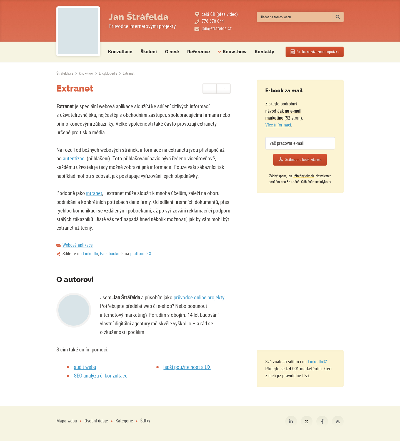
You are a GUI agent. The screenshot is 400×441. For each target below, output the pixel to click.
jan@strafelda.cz (217, 28)
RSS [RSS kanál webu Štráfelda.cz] (338, 421)
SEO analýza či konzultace (101, 375)
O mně (172, 51)
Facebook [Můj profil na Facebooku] (322, 421)
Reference (198, 51)
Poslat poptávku (317, 51)
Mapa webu (66, 421)
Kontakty (264, 51)
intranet (94, 192)
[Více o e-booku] (323, 111)
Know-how (86, 73)
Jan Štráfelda (139, 17)
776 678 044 (213, 21)
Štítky (145, 421)
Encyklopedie (108, 73)
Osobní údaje (96, 421)
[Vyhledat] (338, 17)
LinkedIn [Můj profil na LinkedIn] (291, 421)
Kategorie (125, 421)
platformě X (140, 253)
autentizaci (74, 158)
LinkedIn (90, 253)
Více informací (278, 125)
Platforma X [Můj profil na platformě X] (306, 421)
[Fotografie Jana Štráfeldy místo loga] (78, 31)
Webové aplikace (77, 245)
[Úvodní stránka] (64, 73)
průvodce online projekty (199, 297)
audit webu (85, 366)
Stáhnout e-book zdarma (303, 159)
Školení (149, 51)
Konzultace (120, 51)
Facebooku (109, 253)
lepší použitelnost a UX (187, 366)
